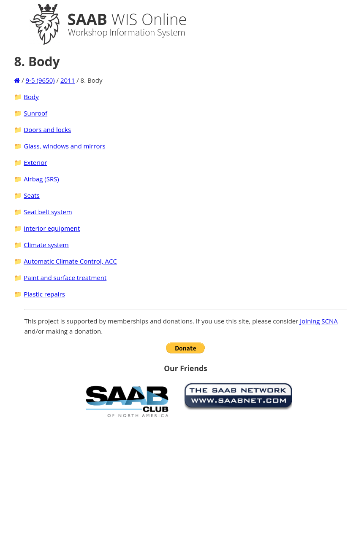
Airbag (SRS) (41, 179)
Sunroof (35, 113)
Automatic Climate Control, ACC (70, 261)
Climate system (46, 244)
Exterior (35, 162)
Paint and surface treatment (65, 277)
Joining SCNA (319, 321)
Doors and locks (47, 129)
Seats (31, 195)
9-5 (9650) (40, 80)
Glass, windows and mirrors (64, 146)
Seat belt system (48, 211)
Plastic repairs (44, 294)
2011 (67, 80)
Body (31, 96)
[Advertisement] (185, 482)
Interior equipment (52, 228)
